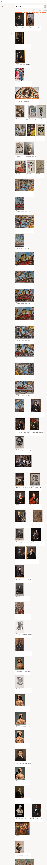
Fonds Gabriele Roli (5, 9)
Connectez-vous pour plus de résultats (31, 12)
